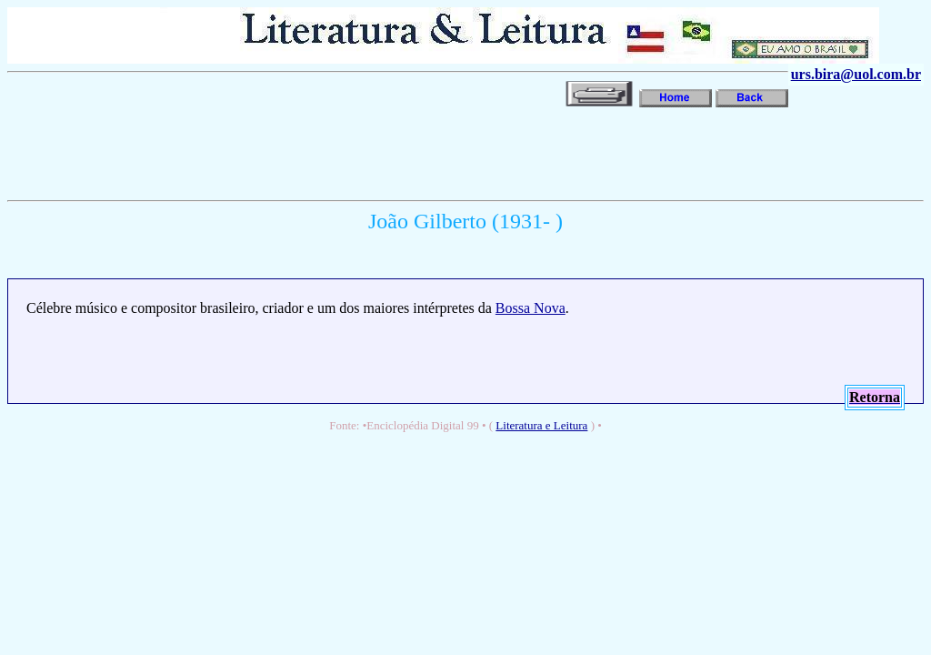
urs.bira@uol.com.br (856, 74)
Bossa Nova (531, 308)
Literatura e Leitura (541, 425)
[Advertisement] (338, 152)
